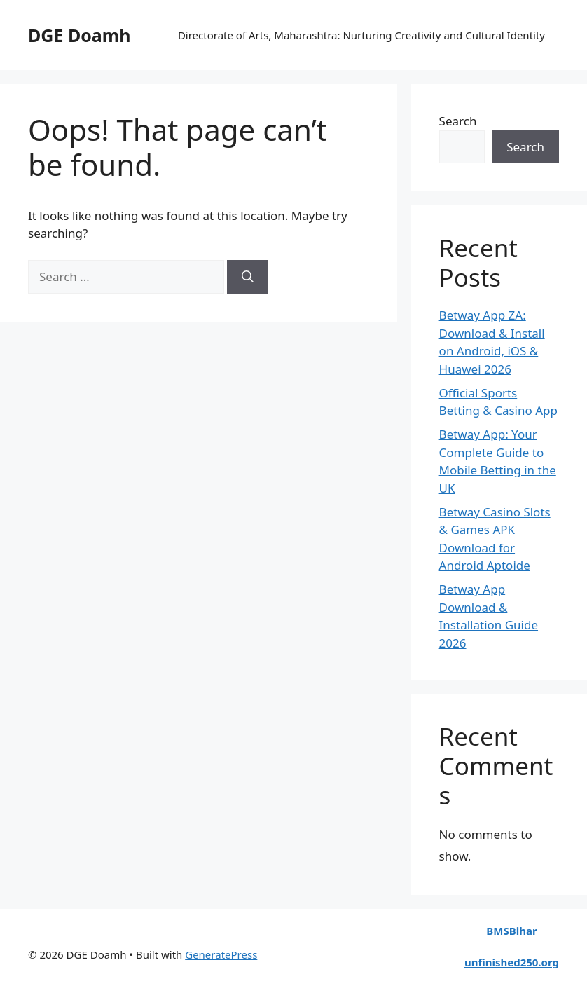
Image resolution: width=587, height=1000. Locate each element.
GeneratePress (221, 954)
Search (458, 121)
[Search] (247, 277)
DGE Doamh (79, 35)
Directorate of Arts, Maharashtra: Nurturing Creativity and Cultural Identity (361, 35)
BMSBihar (511, 931)
